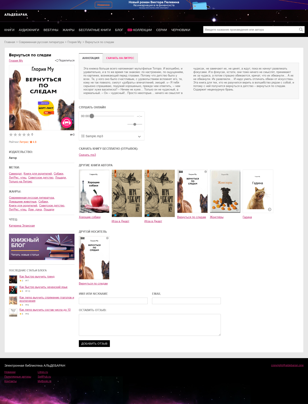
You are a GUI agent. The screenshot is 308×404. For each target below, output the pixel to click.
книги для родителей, (38, 173)
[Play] (95, 124)
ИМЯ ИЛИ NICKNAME (93, 293)
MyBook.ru (44, 381)
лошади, (61, 177)
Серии (161, 30)
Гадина (247, 217)
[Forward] (104, 124)
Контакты (10, 381)
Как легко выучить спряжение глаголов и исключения (46, 299)
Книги (9, 30)
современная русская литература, (32, 197)
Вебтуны (50, 30)
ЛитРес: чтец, (18, 177)
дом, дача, (35, 209)
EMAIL (156, 293)
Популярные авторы (17, 376)
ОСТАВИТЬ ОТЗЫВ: (92, 310)
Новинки (10, 372)
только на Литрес (20, 181)
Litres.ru (43, 372)
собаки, (59, 173)
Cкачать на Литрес (120, 58)
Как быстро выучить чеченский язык (43, 287)
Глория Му (74, 42)
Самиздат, (15, 173)
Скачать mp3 (87, 154)
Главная (9, 42)
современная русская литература (41, 42)
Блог (119, 30)
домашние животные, (23, 201)
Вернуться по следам (191, 217)
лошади (49, 209)
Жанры (68, 30)
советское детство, (41, 177)
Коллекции (142, 30)
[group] (111, 121)
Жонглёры (216, 217)
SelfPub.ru (44, 376)
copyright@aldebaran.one (287, 365)
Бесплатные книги (95, 30)
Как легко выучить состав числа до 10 (45, 309)
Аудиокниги (29, 30)
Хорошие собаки (89, 217)
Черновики (180, 30)
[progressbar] (113, 116)
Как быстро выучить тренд (37, 276)
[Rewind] (85, 124)
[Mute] (123, 124)
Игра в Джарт (120, 221)
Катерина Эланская (22, 225)
